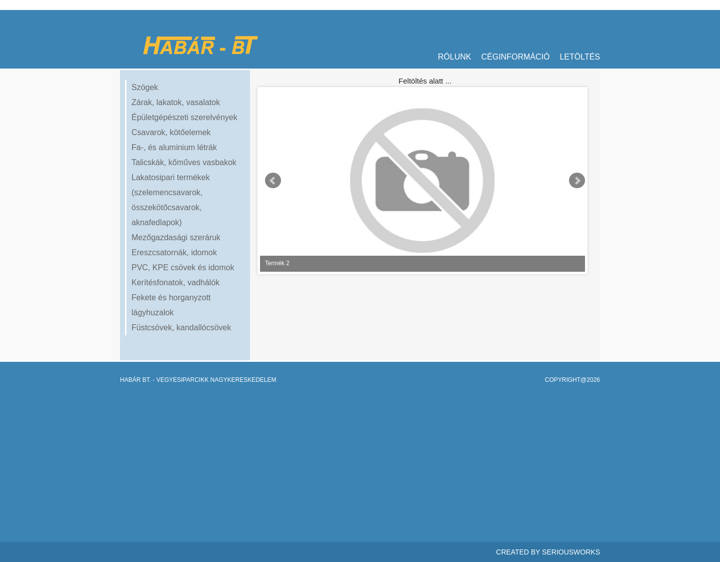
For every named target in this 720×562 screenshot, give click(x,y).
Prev (273, 181)
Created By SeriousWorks (548, 552)
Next (577, 181)
